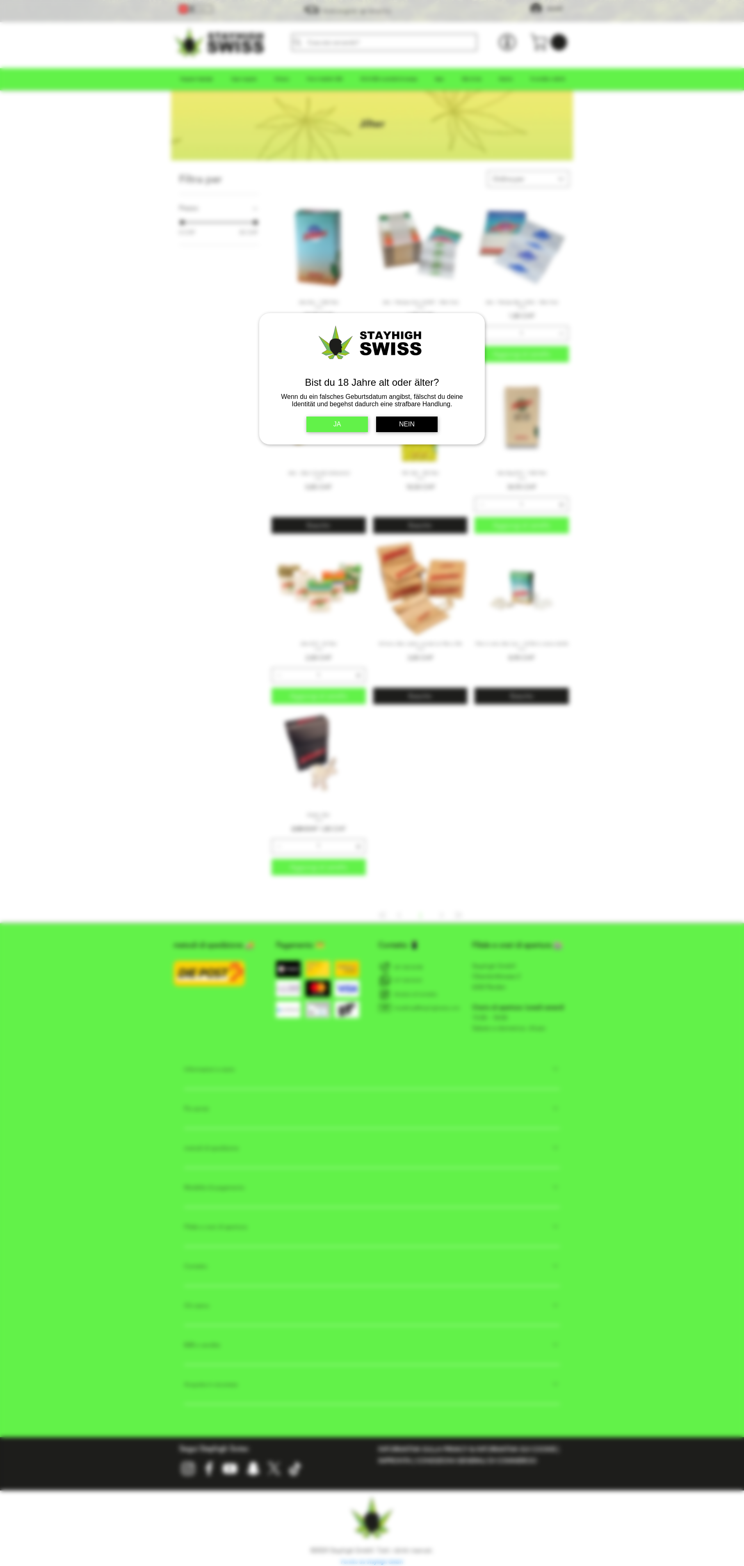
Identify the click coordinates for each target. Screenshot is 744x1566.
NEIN (407, 424)
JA (337, 424)
